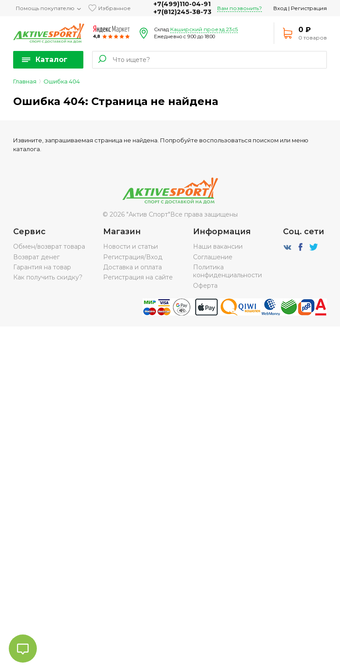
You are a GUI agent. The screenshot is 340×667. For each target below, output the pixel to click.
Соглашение (213, 257)
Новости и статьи (130, 246)
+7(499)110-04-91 (182, 4)
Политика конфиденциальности (227, 271)
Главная (24, 81)
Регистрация (309, 8)
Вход (280, 8)
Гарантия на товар (42, 267)
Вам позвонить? (239, 8)
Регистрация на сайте (138, 277)
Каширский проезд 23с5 (204, 29)
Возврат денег (36, 257)
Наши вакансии (218, 246)
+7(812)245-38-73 (182, 12)
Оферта (205, 286)
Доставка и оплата (132, 267)
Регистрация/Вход (132, 257)
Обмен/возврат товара (49, 246)
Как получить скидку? (47, 277)
